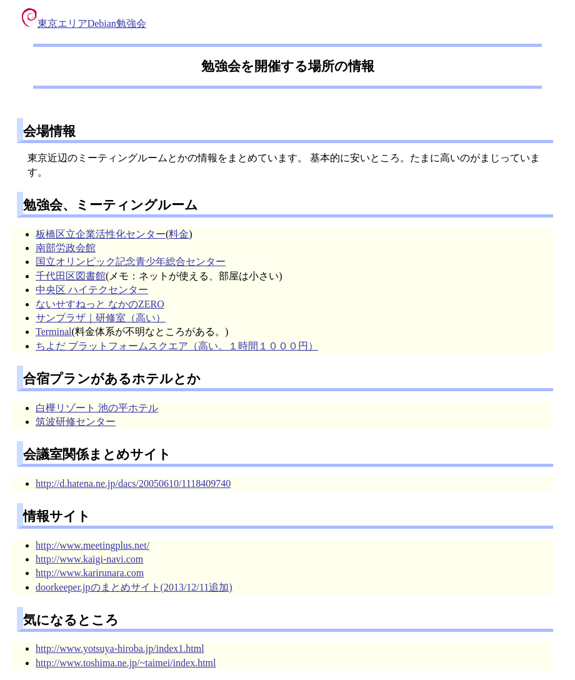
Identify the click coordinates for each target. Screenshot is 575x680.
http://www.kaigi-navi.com (89, 559)
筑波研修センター (76, 421)
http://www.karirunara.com (90, 573)
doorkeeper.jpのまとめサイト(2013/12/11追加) (134, 587)
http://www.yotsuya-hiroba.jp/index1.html (120, 648)
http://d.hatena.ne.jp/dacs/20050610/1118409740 (133, 483)
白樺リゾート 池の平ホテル (97, 407)
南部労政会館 (66, 247)
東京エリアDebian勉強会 (84, 23)
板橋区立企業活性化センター (101, 234)
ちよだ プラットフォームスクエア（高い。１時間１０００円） (177, 346)
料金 (179, 234)
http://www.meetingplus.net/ (92, 545)
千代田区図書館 (71, 276)
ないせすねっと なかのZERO (100, 304)
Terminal (54, 331)
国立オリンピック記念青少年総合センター (131, 261)
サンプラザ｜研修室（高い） (101, 317)
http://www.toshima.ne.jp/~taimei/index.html (126, 663)
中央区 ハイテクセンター (92, 289)
